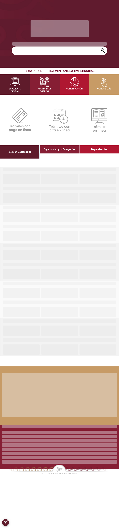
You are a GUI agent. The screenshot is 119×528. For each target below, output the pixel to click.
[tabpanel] (59, 261)
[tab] (20, 152)
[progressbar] (60, 28)
